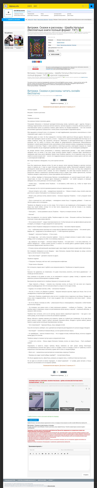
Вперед (63, 100)
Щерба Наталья (60, 42)
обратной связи (51, 486)
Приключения (31, 13)
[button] (30, 453)
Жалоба (35, 68)
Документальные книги (59, 15)
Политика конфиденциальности (26, 480)
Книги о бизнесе (44, 15)
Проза (42, 13)
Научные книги (57, 13)
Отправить (85, 474)
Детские (69, 13)
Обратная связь (42, 480)
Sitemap (50, 480)
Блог (35, 6)
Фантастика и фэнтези (19, 15)
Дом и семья (70, 15)
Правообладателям (10, 480)
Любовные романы (18, 13)
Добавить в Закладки (13, 19)
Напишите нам (49, 69)
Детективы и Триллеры (33, 15)
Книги (30, 6)
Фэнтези (74, 45)
